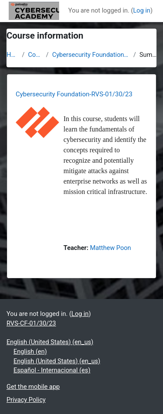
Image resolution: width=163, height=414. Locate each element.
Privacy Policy (26, 400)
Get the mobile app (33, 387)
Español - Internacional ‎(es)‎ (51, 370)
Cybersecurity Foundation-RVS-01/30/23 (91, 55)
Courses (35, 55)
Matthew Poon (110, 248)
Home (13, 55)
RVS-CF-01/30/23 (31, 323)
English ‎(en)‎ (30, 351)
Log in (141, 10)
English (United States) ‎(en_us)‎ (50, 342)
